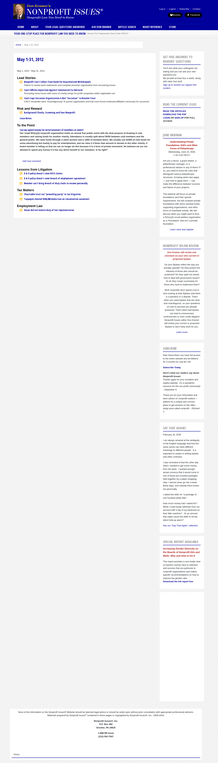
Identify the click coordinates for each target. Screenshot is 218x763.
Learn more (181, 332)
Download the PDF (174, 114)
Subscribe (184, 9)
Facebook (193, 15)
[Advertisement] (182, 647)
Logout (172, 9)
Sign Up (179, 117)
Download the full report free (178, 581)
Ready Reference (152, 27)
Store (172, 27)
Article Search (127, 27)
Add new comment (31, 161)
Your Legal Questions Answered (65, 27)
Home (21, 27)
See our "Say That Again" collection (180, 525)
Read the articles (174, 111)
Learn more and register (182, 229)
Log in (162, 9)
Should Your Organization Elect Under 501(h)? (107, 33)
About (34, 27)
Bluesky (175, 15)
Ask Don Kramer (101, 27)
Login (166, 117)
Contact (196, 9)
